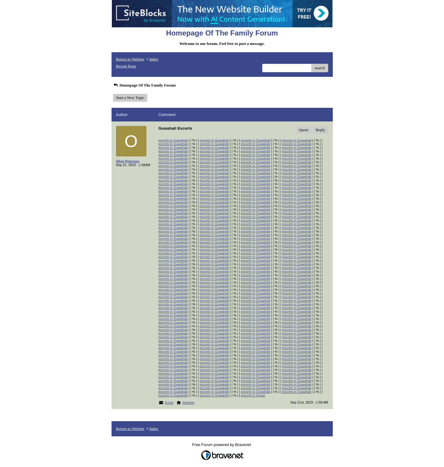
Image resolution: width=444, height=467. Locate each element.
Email (169, 402)
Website (188, 402)
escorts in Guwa (253, 395)
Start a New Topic (130, 97)
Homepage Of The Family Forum (144, 85)
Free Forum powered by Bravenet (222, 444)
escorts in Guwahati (173, 140)
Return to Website (130, 59)
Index (154, 59)
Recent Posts (126, 66)
